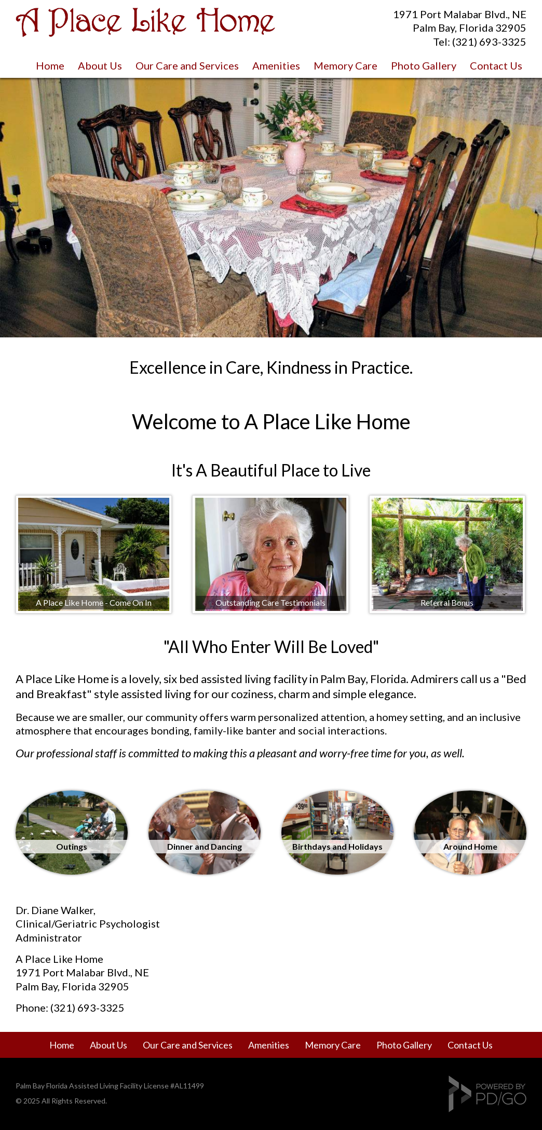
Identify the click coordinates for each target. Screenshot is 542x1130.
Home (50, 65)
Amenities (276, 65)
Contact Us (496, 65)
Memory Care (345, 65)
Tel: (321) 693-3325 (479, 41)
